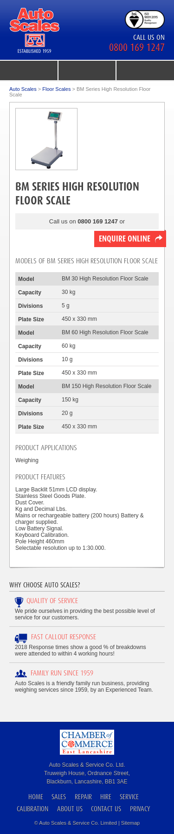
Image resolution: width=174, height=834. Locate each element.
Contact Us (106, 808)
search (145, 70)
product (87, 70)
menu (29, 70)
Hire (105, 796)
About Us (70, 808)
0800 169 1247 (137, 47)
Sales (59, 796)
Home (35, 796)
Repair (83, 796)
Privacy (140, 808)
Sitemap (130, 823)
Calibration (32, 808)
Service (129, 796)
